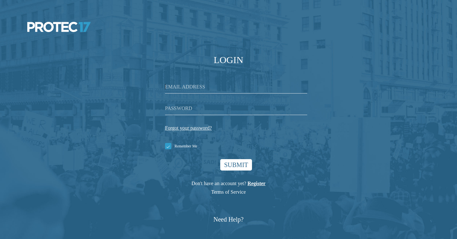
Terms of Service (228, 192)
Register (257, 183)
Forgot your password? (188, 128)
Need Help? (229, 219)
